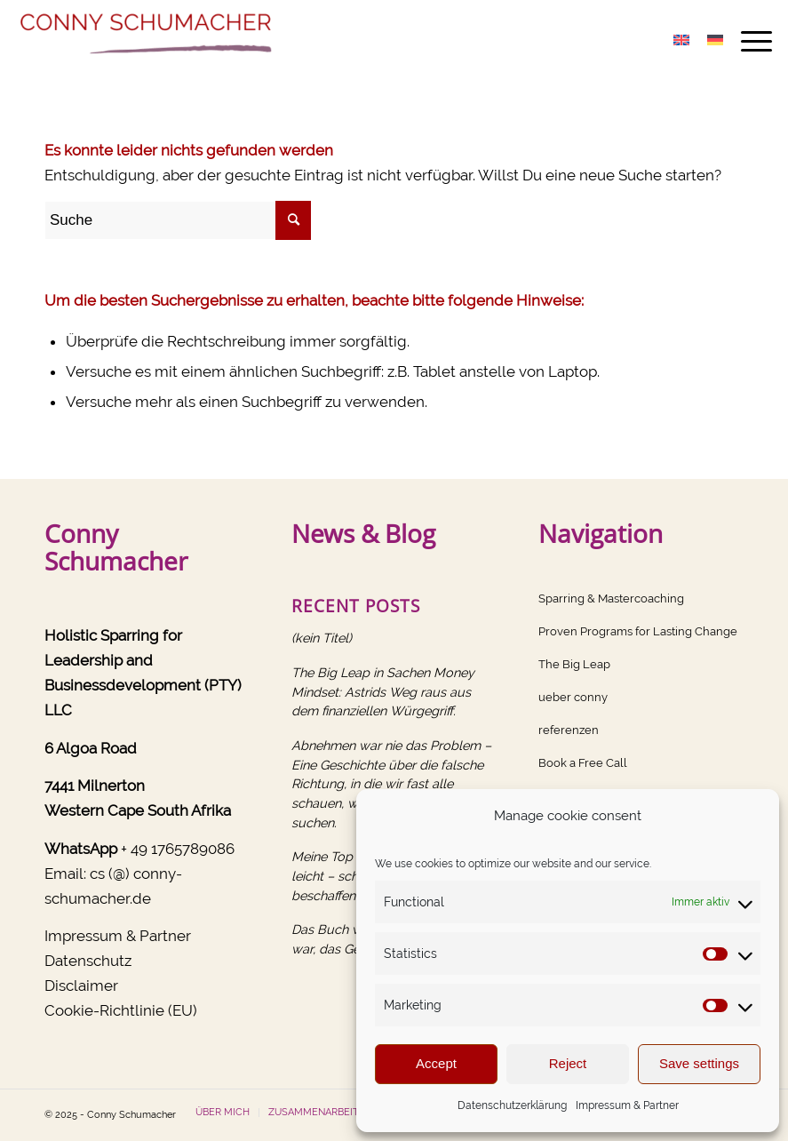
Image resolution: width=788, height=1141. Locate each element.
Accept (436, 1063)
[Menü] (747, 40)
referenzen (568, 730)
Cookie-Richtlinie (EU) (120, 1010)
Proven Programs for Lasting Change (637, 631)
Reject (568, 1063)
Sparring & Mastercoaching (611, 598)
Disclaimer (81, 985)
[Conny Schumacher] (149, 40)
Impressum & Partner (627, 1105)
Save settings (699, 1063)
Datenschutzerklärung (512, 1105)
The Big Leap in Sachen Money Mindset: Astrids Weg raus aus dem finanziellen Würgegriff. (382, 691)
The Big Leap (574, 664)
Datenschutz (87, 960)
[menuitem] (747, 40)
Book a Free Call (582, 763)
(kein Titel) (321, 637)
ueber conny (573, 697)
